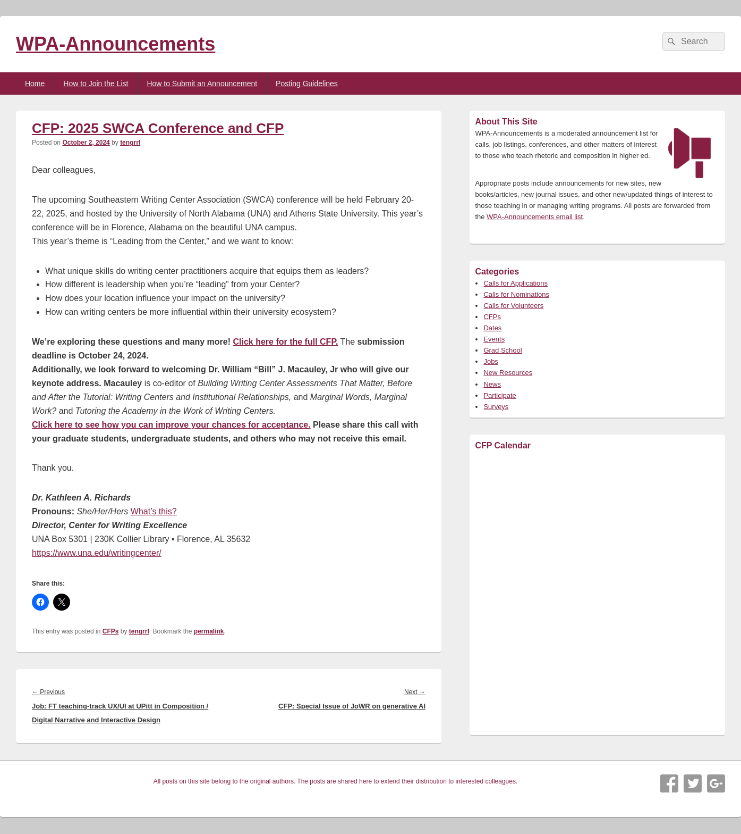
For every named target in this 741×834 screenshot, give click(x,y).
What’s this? (154, 511)
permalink (209, 631)
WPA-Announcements (115, 44)
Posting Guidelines (307, 83)
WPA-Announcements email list (535, 217)
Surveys (495, 407)
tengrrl (130, 142)
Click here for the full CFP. (285, 341)
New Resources (507, 373)
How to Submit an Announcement (202, 83)
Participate (499, 395)
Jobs (490, 361)
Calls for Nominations (516, 294)
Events (494, 339)
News (492, 384)
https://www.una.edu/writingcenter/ (96, 552)
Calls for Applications (515, 283)
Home (35, 83)
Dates (492, 328)
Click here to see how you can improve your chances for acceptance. (171, 424)
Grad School (502, 350)
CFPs (111, 631)
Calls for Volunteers (513, 306)
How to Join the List (95, 83)
